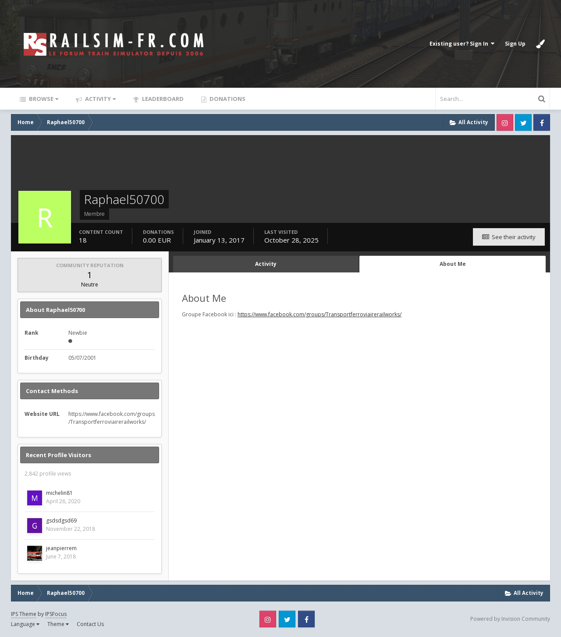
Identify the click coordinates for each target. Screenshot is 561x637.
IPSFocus (56, 614)
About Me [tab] (453, 264)
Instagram (505, 122)
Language (25, 624)
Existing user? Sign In (462, 43)
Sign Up (515, 43)
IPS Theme (23, 614)
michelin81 (59, 493)
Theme (58, 624)
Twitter (523, 122)
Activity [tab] (266, 264)
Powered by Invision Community (510, 619)
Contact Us (90, 624)
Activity (100, 99)
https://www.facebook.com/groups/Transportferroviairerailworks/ (319, 314)
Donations (226, 99)
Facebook (541, 122)
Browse (43, 99)
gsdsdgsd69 (61, 520)
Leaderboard (162, 99)
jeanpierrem (61, 548)
